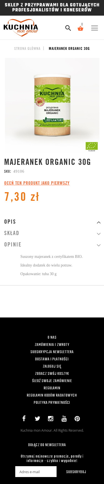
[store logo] (18, 28)
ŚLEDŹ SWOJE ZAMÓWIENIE (52, 381)
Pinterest (79, 419)
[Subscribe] (73, 471)
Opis (10, 222)
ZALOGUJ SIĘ (52, 366)
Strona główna (27, 49)
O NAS (52, 337)
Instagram (52, 419)
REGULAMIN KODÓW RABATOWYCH (52, 395)
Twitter (38, 419)
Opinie (13, 245)
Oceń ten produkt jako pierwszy (37, 183)
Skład (11, 234)
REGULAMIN (52, 388)
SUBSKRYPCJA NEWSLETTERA (52, 352)
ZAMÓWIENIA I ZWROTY (52, 345)
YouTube (65, 419)
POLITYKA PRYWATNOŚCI (52, 403)
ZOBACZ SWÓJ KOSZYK (52, 374)
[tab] (52, 222)
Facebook (25, 419)
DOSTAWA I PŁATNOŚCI (52, 359)
